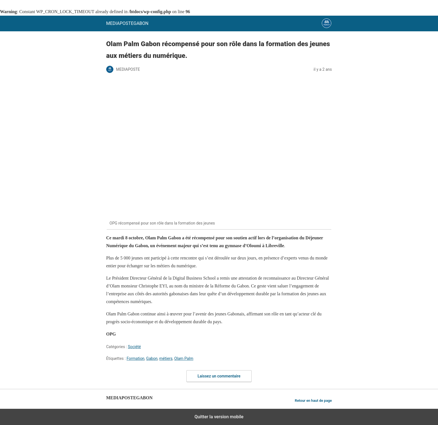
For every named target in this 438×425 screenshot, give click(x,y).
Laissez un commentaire (219, 376)
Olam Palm (183, 358)
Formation (135, 358)
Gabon (152, 358)
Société (134, 346)
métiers (165, 358)
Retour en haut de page (313, 400)
